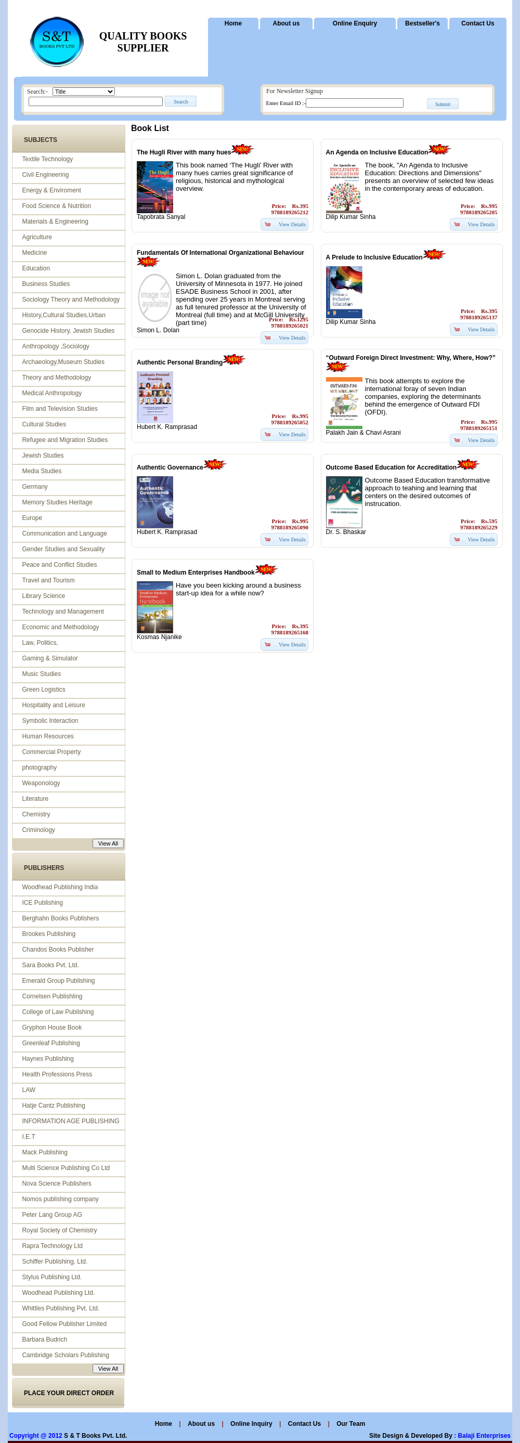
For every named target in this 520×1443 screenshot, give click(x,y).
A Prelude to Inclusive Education (374, 257)
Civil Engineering (45, 174)
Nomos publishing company (60, 1199)
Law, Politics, (40, 642)
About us (286, 23)
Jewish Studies (42, 455)
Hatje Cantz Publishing (53, 1105)
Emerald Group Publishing (58, 980)
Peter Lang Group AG (52, 1214)
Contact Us (477, 23)
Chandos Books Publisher (58, 949)
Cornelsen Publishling (52, 996)
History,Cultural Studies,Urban (64, 315)
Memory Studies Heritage (57, 502)
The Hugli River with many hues (184, 152)
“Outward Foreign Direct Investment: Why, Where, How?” (411, 357)
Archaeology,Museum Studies (63, 362)
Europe (32, 518)
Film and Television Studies (59, 408)
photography (39, 767)
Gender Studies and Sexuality (63, 549)
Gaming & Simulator (49, 658)
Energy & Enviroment (51, 190)
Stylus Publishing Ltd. (52, 1277)
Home (233, 23)
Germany (34, 486)
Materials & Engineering (55, 221)
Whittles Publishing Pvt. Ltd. (60, 1308)
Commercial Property (51, 752)
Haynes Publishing (47, 1058)
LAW (28, 1090)
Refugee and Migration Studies (65, 440)
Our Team (350, 1423)
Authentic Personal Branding (180, 362)
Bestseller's (422, 23)
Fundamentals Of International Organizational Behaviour (220, 252)
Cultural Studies (44, 424)
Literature (35, 798)
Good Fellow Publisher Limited (64, 1324)
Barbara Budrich (44, 1339)
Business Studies (46, 284)
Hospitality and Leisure (53, 705)
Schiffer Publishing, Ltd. (54, 1261)
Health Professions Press (57, 1074)
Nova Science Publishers (56, 1183)
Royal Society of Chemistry (59, 1230)
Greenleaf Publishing (51, 1043)
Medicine (34, 252)
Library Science (43, 596)
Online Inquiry (252, 1423)
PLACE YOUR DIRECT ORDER (69, 1393)
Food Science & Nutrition (56, 206)
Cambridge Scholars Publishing (65, 1355)
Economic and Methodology (60, 627)
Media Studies (41, 471)
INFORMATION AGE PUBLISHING (70, 1121)
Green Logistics (43, 689)
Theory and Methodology (56, 377)
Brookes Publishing (48, 934)
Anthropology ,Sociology (55, 346)
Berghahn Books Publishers (60, 918)
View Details (292, 224)
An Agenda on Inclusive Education (377, 152)
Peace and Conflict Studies (59, 564)
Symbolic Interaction (50, 720)
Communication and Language (64, 533)
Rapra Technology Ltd (52, 1246)
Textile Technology (47, 159)
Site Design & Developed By (410, 1435)
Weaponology (41, 783)
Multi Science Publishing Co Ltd (66, 1168)
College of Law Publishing (58, 1012)
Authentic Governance (170, 467)
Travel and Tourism (48, 580)
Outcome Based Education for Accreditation (391, 467)
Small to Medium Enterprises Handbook (196, 572)
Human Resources (47, 736)
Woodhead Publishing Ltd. (58, 1292)
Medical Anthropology (52, 393)
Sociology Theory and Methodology (71, 299)
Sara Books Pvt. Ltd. (50, 965)
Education (35, 268)
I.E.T (28, 1136)
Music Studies (41, 674)
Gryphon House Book (52, 1027)
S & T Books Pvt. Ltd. (95, 1435)
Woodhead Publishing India (60, 887)
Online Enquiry (355, 23)
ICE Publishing (42, 902)
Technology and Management (62, 611)
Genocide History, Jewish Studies (68, 330)
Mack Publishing (44, 1152)
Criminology (38, 830)
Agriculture (36, 237)
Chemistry (36, 814)
